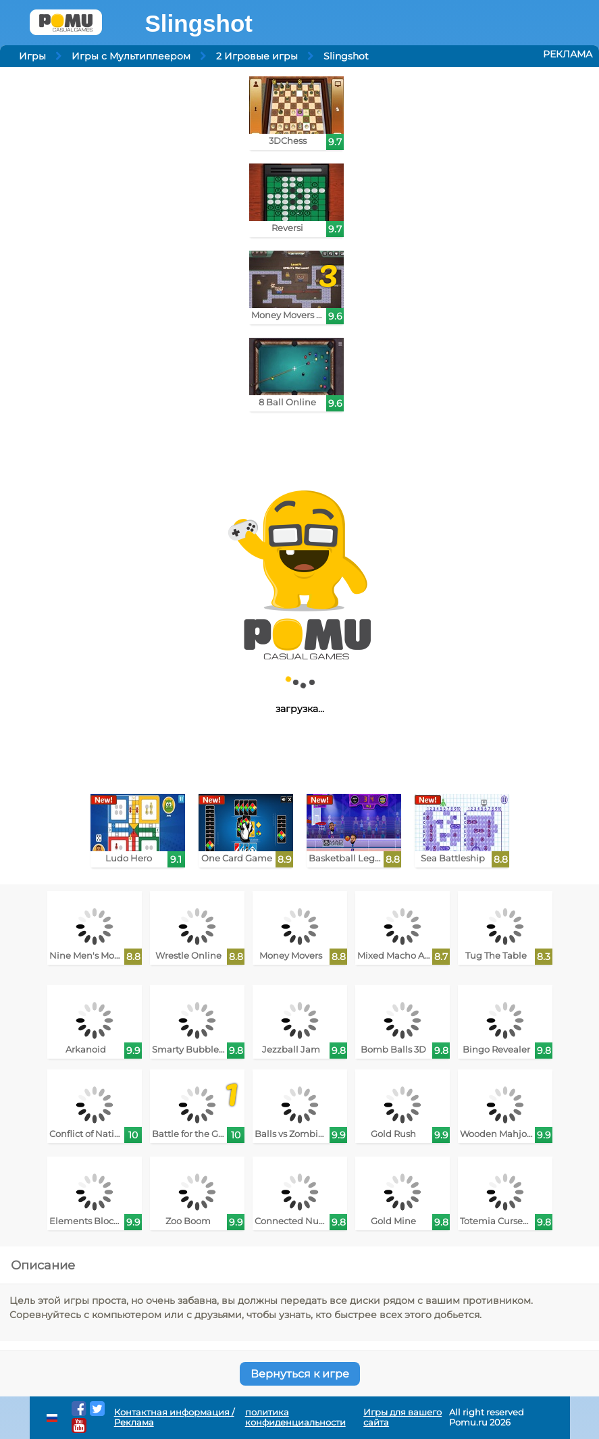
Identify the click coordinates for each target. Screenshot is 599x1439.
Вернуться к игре (300, 1373)
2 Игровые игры (257, 56)
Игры (32, 56)
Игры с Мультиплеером (131, 56)
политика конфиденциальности (295, 1417)
